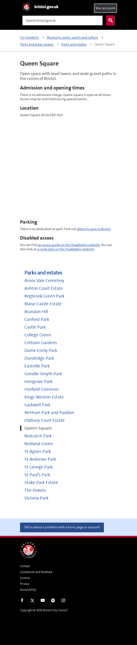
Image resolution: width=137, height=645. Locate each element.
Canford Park (36, 319)
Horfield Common (41, 389)
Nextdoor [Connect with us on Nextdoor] (53, 601)
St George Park (38, 467)
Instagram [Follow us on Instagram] (63, 601)
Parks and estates (43, 272)
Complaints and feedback (36, 572)
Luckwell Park (37, 405)
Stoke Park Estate (41, 482)
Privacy (24, 584)
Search (109, 20)
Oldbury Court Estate (44, 420)
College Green (37, 335)
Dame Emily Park (40, 350)
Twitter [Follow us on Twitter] (32, 601)
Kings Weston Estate (44, 397)
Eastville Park (37, 366)
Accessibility (28, 589)
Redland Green (38, 443)
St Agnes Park (37, 451)
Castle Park (35, 327)
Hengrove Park (38, 381)
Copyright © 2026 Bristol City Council (44, 610)
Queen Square (38, 428)
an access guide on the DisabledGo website (69, 245)
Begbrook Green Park (44, 296)
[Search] (62, 20)
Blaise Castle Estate (43, 304)
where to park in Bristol (93, 229)
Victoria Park (36, 498)
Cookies (25, 578)
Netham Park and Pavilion (49, 412)
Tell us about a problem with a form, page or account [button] (62, 527)
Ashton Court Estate (43, 288)
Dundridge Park (39, 358)
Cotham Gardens (40, 342)
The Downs (35, 490)
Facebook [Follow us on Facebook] (22, 601)
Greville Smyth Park (43, 373)
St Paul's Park (37, 474)
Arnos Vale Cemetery (44, 280)
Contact (25, 566)
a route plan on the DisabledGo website (65, 249)
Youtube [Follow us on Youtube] (43, 601)
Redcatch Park (38, 436)
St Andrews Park (40, 459)
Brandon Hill (36, 311)
